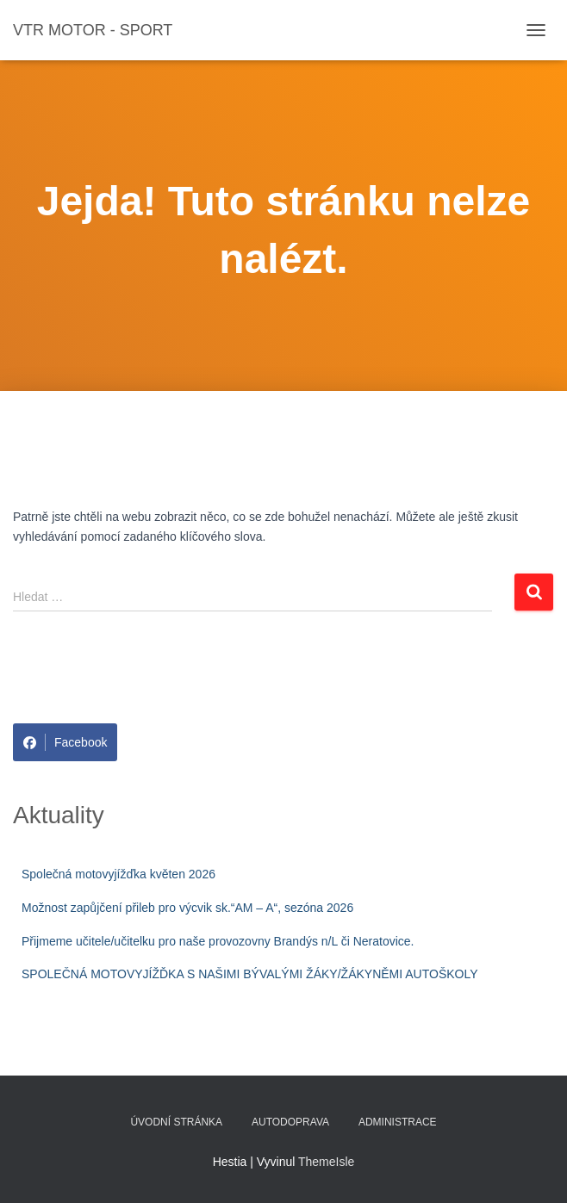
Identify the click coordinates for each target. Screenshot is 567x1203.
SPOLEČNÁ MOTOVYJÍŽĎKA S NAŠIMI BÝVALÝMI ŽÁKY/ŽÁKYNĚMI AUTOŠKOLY (250, 974)
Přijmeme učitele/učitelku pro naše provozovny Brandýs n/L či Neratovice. (218, 941)
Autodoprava (290, 1122)
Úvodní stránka (176, 1122)
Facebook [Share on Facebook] (65, 742)
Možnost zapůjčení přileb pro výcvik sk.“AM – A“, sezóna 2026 (187, 908)
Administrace (397, 1122)
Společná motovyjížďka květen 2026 (118, 874)
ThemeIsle (326, 1162)
